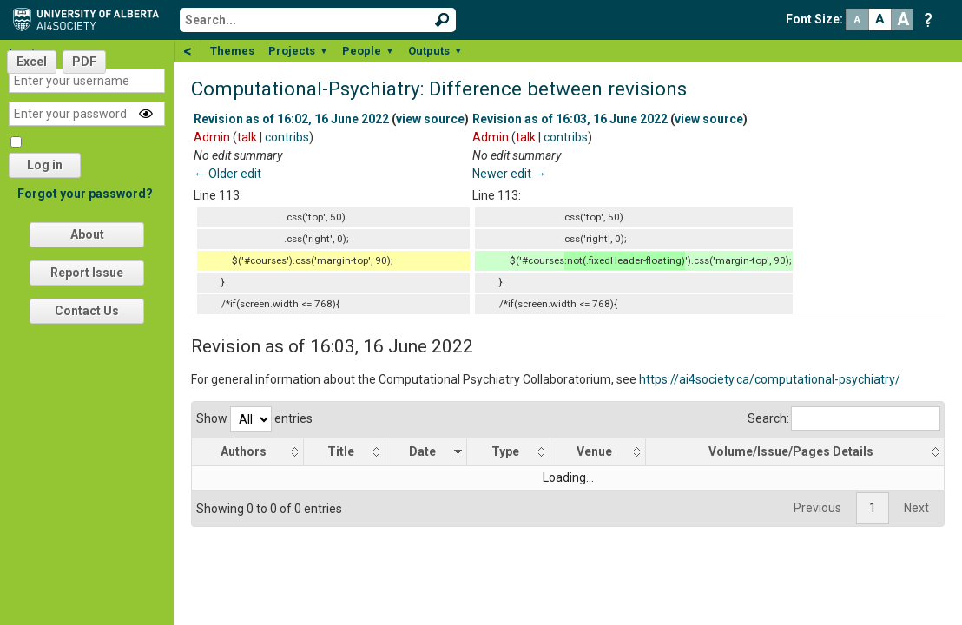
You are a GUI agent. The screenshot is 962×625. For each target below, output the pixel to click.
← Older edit (227, 174)
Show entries (254, 418)
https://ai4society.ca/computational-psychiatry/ (769, 379)
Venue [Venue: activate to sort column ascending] (594, 451)
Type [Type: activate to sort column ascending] (505, 451)
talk (247, 137)
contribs (287, 137)
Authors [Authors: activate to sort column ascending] (244, 451)
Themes (232, 50)
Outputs (435, 50)
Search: (844, 418)
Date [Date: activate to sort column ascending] (422, 451)
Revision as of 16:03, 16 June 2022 (570, 119)
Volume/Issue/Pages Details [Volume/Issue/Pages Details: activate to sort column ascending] (790, 451)
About (87, 234)
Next (916, 508)
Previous (817, 508)
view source (430, 119)
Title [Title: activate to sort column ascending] (340, 451)
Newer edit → (509, 174)
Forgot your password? (85, 194)
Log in (45, 165)
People (368, 50)
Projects (298, 50)
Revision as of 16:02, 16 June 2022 (291, 119)
